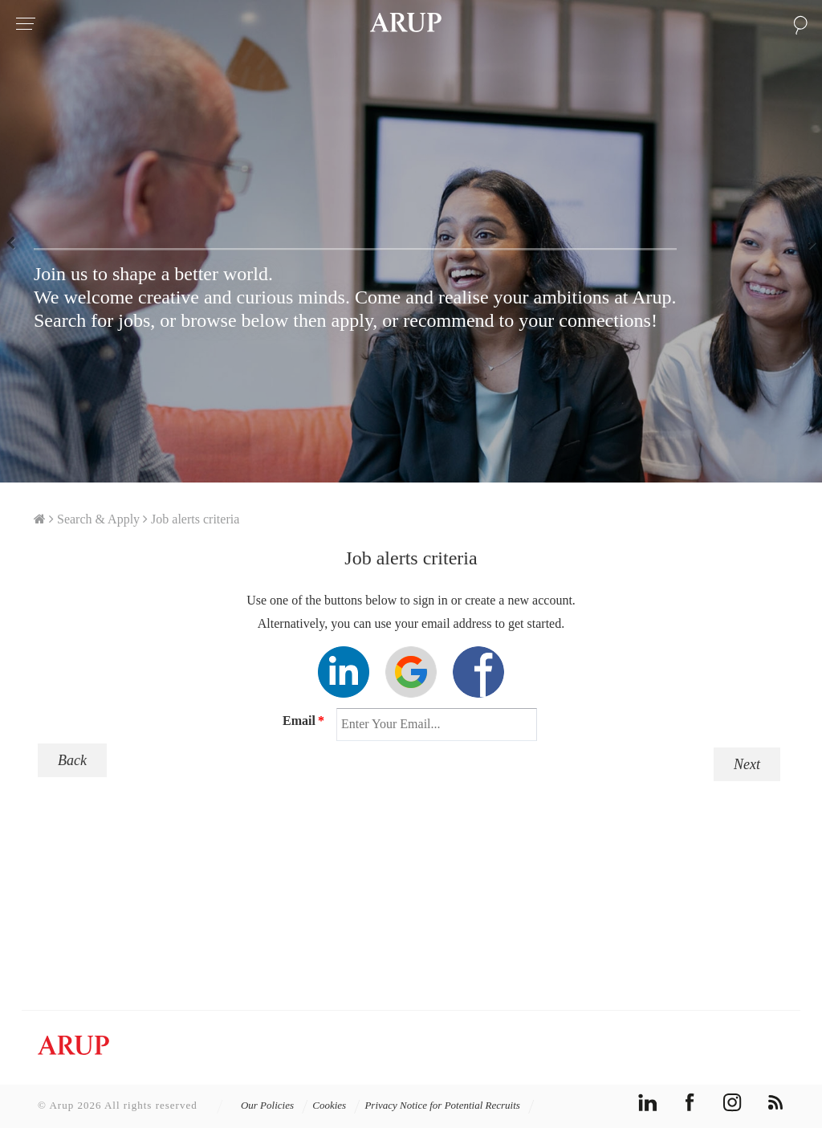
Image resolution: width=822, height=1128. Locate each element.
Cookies (336, 1105)
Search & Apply (98, 519)
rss (775, 1102)
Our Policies (274, 1105)
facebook (690, 1102)
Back (72, 760)
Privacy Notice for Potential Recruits (449, 1105)
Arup (406, 24)
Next (806, 242)
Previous (16, 242)
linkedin (647, 1102)
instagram (732, 1102)
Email (303, 720)
